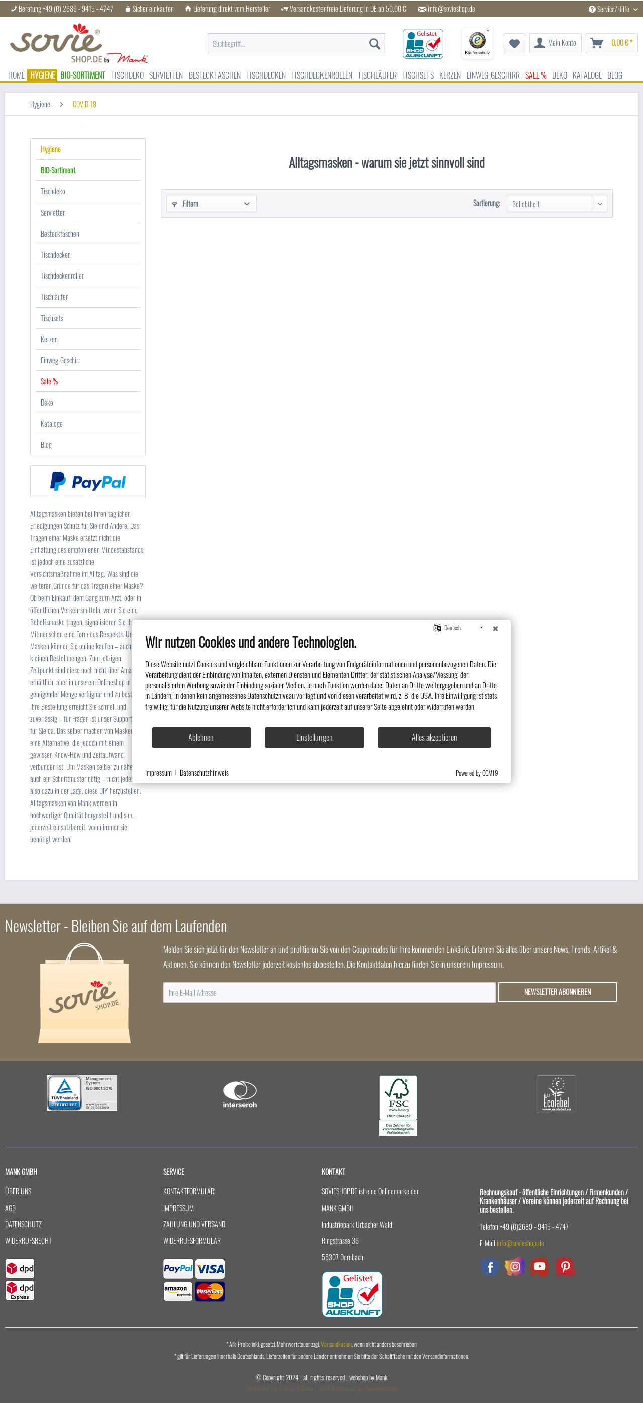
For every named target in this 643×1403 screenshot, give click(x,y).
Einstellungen (314, 737)
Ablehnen (201, 737)
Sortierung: (486, 202)
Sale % (49, 381)
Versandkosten (336, 1344)
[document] (321, 680)
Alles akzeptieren (434, 737)
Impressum (178, 1207)
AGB (10, 1207)
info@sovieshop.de (451, 9)
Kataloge (52, 423)
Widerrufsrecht (28, 1240)
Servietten (53, 212)
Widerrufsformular (192, 1240)
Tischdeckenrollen (63, 275)
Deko (47, 402)
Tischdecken (56, 254)
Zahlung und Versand (194, 1224)
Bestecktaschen (60, 233)
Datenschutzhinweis (204, 773)
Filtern (185, 203)
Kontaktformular (189, 1191)
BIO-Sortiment (58, 170)
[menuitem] (296, 38)
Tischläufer (54, 296)
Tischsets (52, 318)
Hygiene (51, 149)
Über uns (18, 1191)
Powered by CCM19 (477, 773)
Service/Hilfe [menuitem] (610, 9)
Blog (46, 444)
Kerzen (49, 339)
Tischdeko (53, 191)
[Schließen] (495, 627)
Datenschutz (23, 1224)
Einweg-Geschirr (60, 360)
